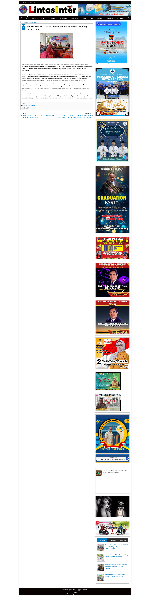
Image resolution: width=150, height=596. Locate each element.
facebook (123, 2)
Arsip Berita (112, 540)
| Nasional (33, 18)
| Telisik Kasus (73, 18)
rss (128, 2)
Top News (102, 540)
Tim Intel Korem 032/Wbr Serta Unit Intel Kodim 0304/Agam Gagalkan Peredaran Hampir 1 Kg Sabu (116, 546)
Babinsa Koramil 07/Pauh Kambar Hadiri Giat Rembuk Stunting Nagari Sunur (57, 27)
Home (26, 18)
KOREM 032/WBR (31, 105)
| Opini (90, 18)
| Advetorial (52, 18)
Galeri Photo (122, 540)
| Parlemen (43, 18)
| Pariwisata (62, 18)
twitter (120, 2)
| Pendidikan (107, 18)
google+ (126, 2)
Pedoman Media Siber (75, 591)
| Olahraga (98, 18)
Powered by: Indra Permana (75, 594)
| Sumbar (82, 18)
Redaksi (75, 592)
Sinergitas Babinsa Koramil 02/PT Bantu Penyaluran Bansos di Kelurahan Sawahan (116, 566)
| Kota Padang (118, 18)
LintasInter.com (67, 589)
